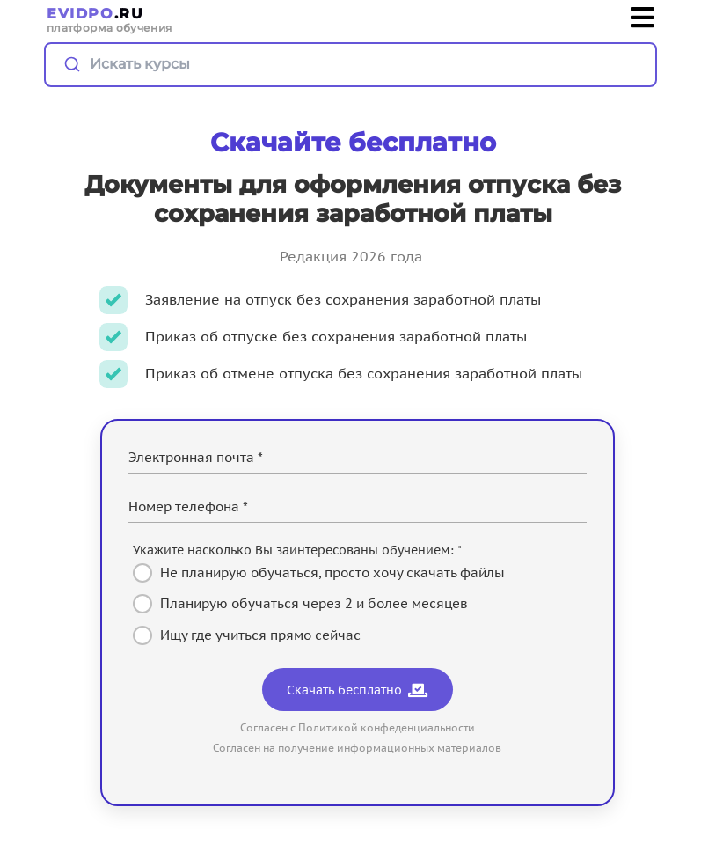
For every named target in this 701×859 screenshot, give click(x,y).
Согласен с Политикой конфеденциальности (357, 727)
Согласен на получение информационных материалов (357, 747)
